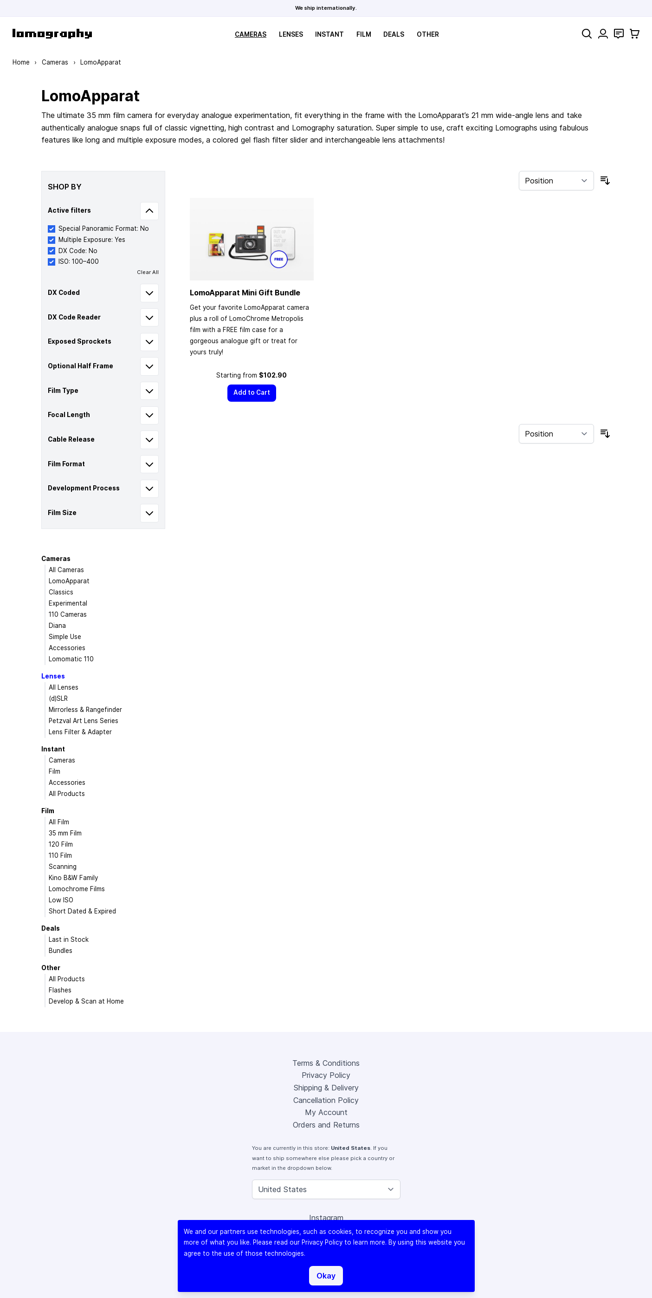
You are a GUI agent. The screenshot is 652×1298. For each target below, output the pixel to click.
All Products (67, 793)
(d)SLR (58, 698)
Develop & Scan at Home (86, 1001)
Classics (61, 592)
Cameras (250, 34)
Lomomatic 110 (71, 659)
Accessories (67, 648)
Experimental (68, 603)
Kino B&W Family (73, 877)
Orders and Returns (326, 1124)
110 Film (60, 855)
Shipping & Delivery (326, 1087)
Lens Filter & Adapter (80, 732)
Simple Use (65, 636)
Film (363, 34)
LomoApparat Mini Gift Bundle (245, 292)
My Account (326, 1112)
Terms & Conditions (326, 1063)
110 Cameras (68, 614)
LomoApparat (69, 581)
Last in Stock (69, 939)
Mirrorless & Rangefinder (85, 709)
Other (428, 34)
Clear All (148, 272)
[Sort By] (556, 180)
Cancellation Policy (326, 1100)
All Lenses (63, 687)
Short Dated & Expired (82, 911)
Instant (329, 34)
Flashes (60, 990)
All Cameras (66, 570)
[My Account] (603, 34)
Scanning (63, 866)
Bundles (60, 950)
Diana (57, 625)
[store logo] (52, 34)
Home (21, 62)
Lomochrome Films (77, 889)
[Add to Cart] (252, 393)
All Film (59, 822)
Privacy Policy (326, 1075)
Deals (393, 34)
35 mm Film (65, 833)
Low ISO (61, 900)
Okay (326, 1275)
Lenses (291, 34)
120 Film (61, 844)
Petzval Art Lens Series (83, 720)
